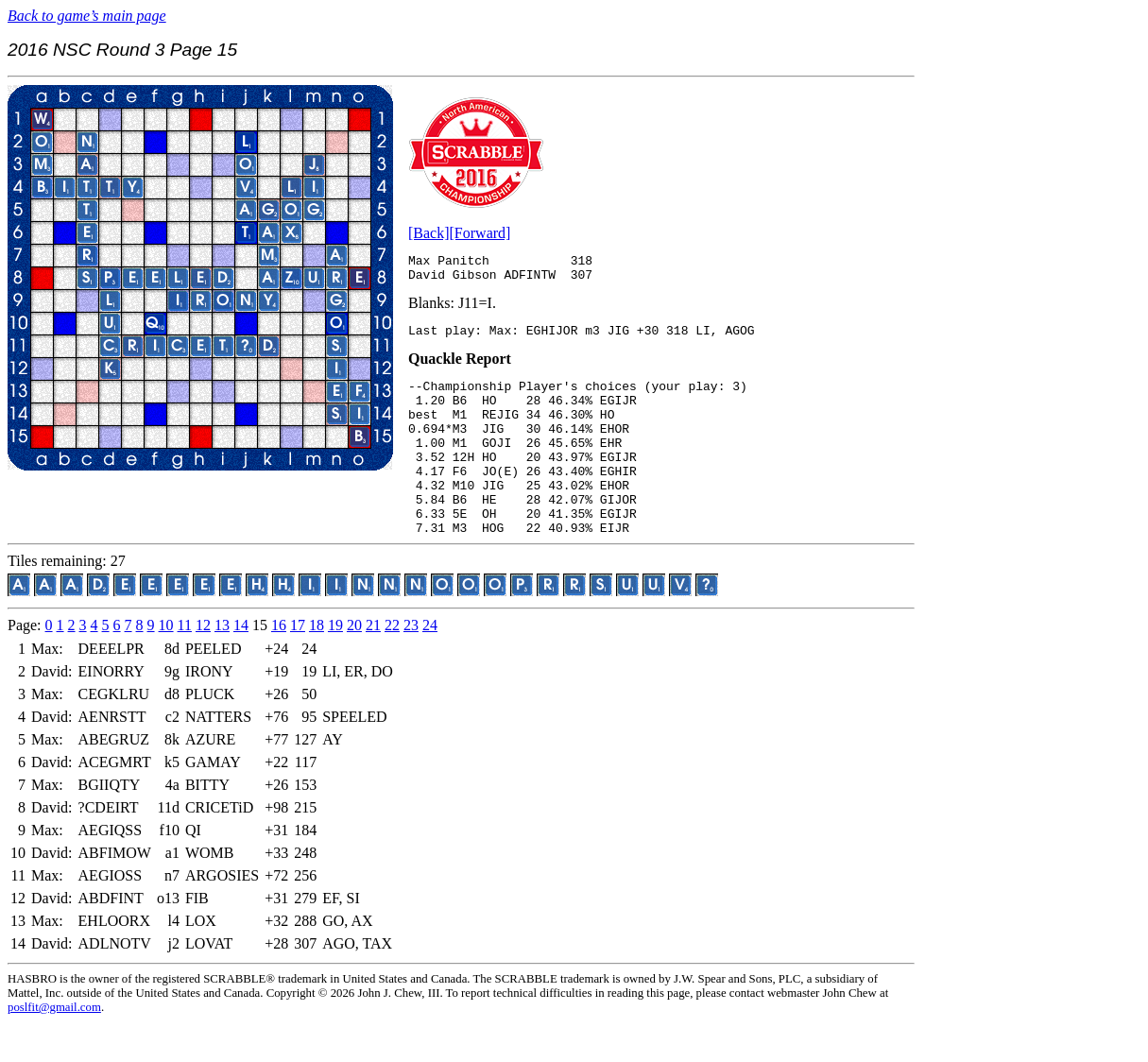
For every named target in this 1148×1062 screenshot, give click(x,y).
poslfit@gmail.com (54, 1046)
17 (297, 665)
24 (429, 665)
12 (203, 665)
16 (278, 665)
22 (392, 665)
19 (335, 665)
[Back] (429, 233)
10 (166, 665)
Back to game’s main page (87, 16)
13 (222, 665)
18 (316, 665)
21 (373, 665)
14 (240, 665)
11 (185, 665)
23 (411, 665)
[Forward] (480, 233)
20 (354, 665)
